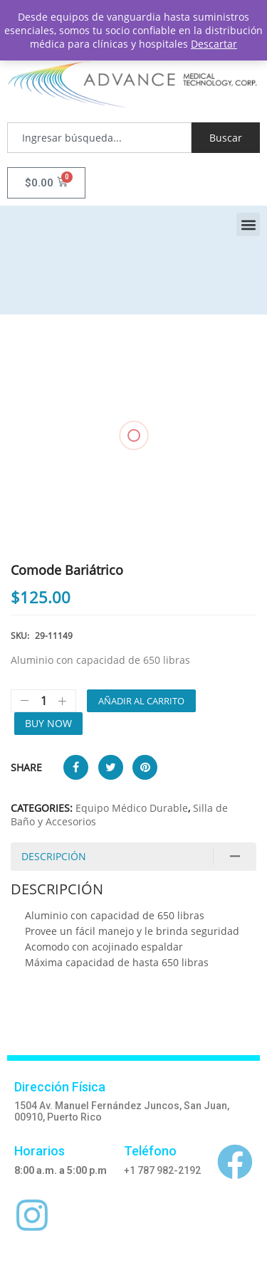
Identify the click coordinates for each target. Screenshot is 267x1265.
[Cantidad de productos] (43, 700)
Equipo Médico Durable (131, 808)
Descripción (53, 856)
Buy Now (48, 723)
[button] (248, 224)
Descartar (214, 44)
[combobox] (99, 137)
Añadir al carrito (141, 700)
